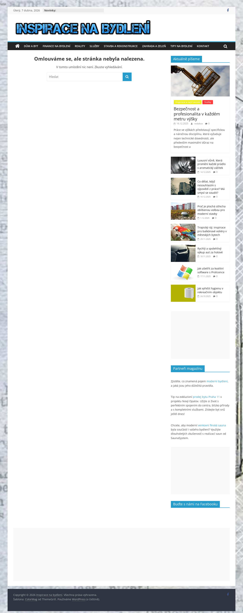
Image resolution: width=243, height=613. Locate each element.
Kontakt (203, 46)
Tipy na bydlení (181, 46)
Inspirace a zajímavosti (188, 102)
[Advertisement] (200, 335)
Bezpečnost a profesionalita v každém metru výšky (197, 114)
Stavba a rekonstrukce (121, 46)
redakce (198, 123)
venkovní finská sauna (212, 425)
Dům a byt (31, 46)
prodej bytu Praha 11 (206, 397)
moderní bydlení (217, 381)
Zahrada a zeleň (154, 46)
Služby (94, 46)
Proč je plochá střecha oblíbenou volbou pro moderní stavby (211, 210)
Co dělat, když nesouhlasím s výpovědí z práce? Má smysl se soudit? (211, 187)
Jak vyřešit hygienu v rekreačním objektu (210, 290)
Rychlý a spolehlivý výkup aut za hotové (210, 250)
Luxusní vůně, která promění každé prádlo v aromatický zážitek (211, 164)
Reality (80, 46)
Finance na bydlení (56, 46)
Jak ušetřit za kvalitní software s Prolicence (210, 270)
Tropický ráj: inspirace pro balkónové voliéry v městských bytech (212, 231)
